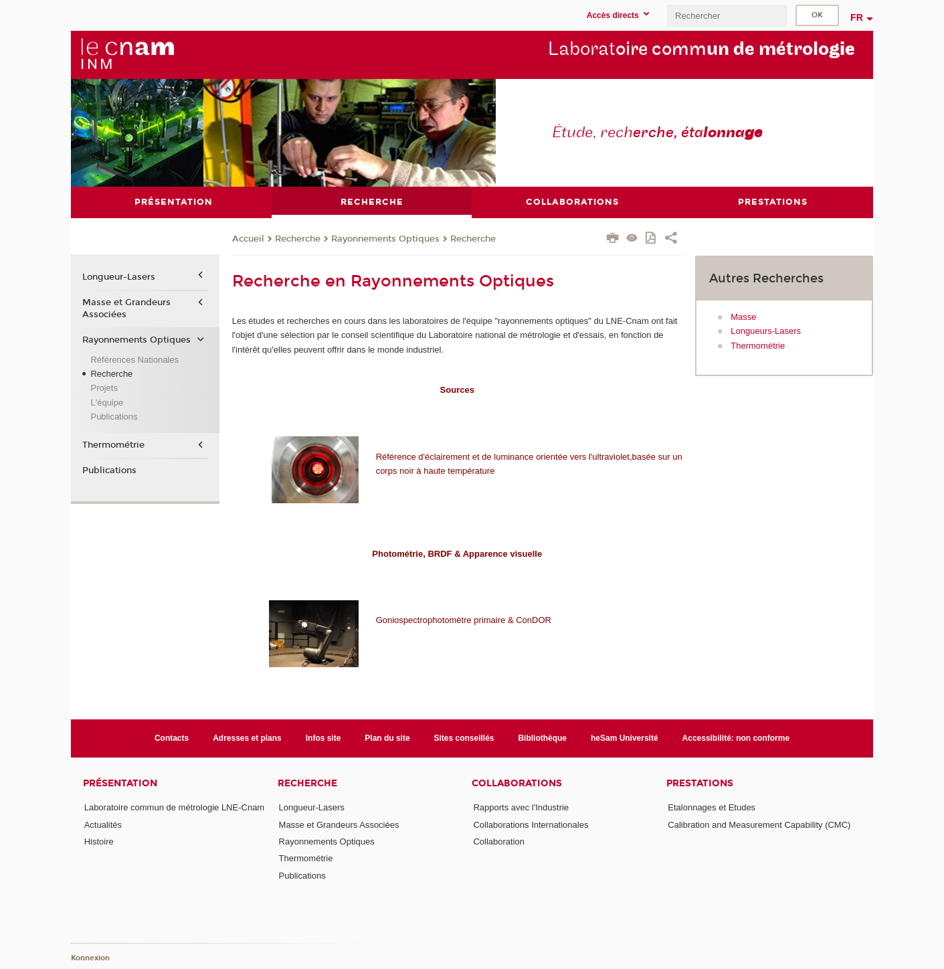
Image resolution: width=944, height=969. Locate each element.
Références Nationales (134, 359)
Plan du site (387, 737)
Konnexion (90, 957)
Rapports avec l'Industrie (521, 807)
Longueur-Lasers (118, 277)
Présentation (120, 783)
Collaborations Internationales (530, 824)
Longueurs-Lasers (766, 331)
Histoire (99, 841)
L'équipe (106, 402)
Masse (743, 316)
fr (856, 17)
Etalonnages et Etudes (711, 807)
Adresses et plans (247, 737)
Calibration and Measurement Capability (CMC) (759, 824)
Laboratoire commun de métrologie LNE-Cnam (174, 807)
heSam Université (624, 737)
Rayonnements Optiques (385, 238)
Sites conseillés (464, 737)
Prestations (699, 783)
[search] (727, 16)
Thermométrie (758, 345)
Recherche (297, 238)
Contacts (172, 737)
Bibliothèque (542, 737)
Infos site (323, 737)
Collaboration (499, 841)
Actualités (103, 824)
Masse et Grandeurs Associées (126, 307)
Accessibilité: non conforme (736, 737)
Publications (113, 417)
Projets (103, 388)
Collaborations (517, 783)
